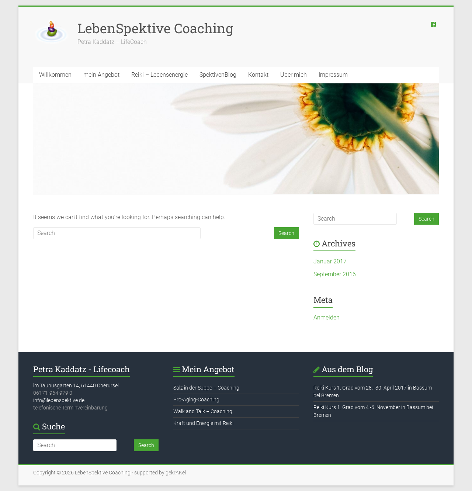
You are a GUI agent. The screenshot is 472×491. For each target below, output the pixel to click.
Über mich (293, 74)
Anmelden (326, 317)
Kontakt (258, 74)
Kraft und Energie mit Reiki (203, 423)
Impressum (333, 74)
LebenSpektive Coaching (155, 28)
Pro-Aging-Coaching (196, 399)
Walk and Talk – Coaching (202, 411)
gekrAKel (176, 473)
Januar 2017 (330, 261)
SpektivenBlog (217, 74)
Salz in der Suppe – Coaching (206, 388)
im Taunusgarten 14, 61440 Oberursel (76, 385)
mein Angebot (101, 74)
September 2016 (334, 274)
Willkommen (55, 74)
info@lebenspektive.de (58, 400)
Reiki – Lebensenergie (159, 74)
